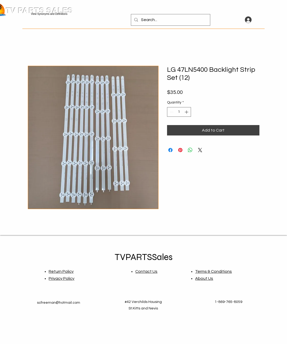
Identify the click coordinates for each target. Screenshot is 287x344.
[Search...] (170, 19)
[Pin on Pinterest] (180, 150)
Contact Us (146, 271)
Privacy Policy (61, 278)
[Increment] (187, 111)
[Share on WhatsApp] (190, 150)
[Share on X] (200, 150)
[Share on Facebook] (170, 150)
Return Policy (61, 271)
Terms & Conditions (213, 271)
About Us (204, 278)
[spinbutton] (179, 111)
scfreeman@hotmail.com (58, 302)
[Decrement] (171, 111)
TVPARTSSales (144, 257)
